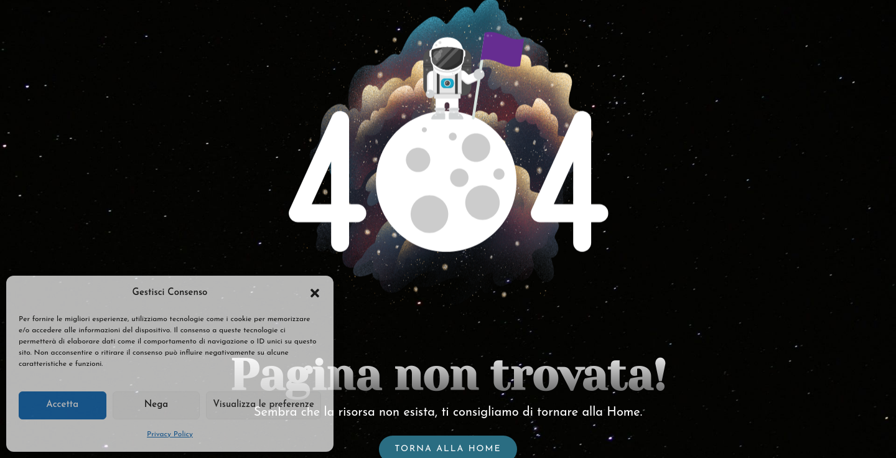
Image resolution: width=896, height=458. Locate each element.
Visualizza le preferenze (263, 404)
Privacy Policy (170, 434)
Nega (156, 404)
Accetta (62, 404)
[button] (315, 293)
